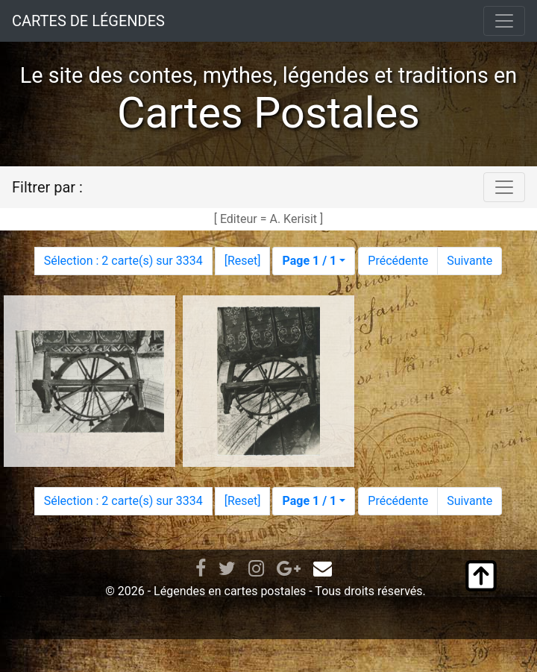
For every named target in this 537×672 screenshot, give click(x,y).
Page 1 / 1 (309, 261)
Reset (242, 261)
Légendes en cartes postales (230, 591)
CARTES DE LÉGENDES (88, 21)
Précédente (398, 261)
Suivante (469, 261)
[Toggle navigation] (504, 21)
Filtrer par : (47, 187)
